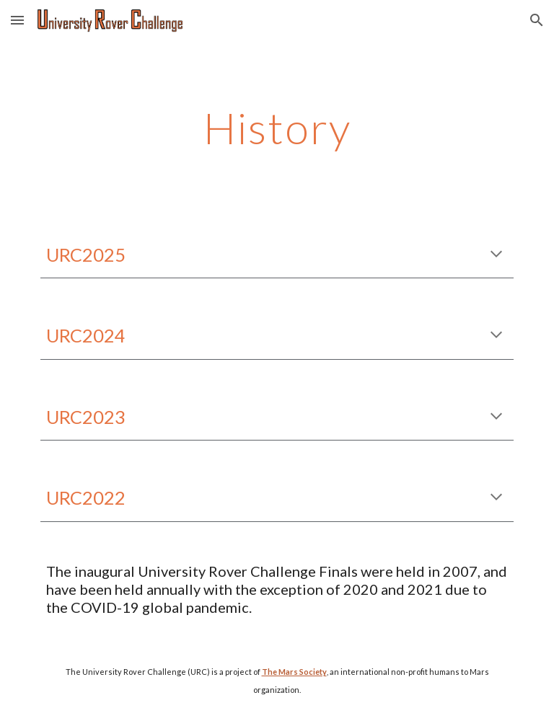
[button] (17, 20)
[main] (276, 127)
